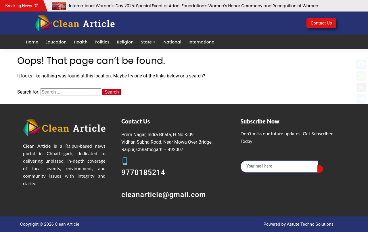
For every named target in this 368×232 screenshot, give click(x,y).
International (202, 42)
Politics (102, 42)
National (172, 42)
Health (81, 42)
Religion (125, 42)
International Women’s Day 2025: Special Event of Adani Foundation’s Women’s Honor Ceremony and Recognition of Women (193, 6)
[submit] (320, 169)
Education (55, 42)
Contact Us (321, 23)
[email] (279, 166)
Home (32, 42)
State (148, 42)
